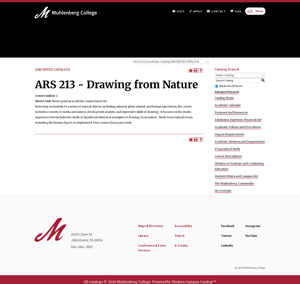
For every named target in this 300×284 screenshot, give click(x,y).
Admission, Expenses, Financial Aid (238, 119)
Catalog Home (224, 98)
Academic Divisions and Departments (240, 141)
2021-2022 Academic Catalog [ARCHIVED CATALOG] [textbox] (166, 61)
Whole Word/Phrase (231, 86)
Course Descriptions (228, 156)
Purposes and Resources (231, 112)
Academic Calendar (228, 105)
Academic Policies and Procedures (238, 127)
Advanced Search (227, 92)
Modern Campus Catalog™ (194, 282)
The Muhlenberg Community (234, 183)
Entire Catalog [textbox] (225, 75)
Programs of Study (227, 149)
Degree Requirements (229, 134)
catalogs (96, 282)
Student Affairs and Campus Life (236, 176)
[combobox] (170, 61)
